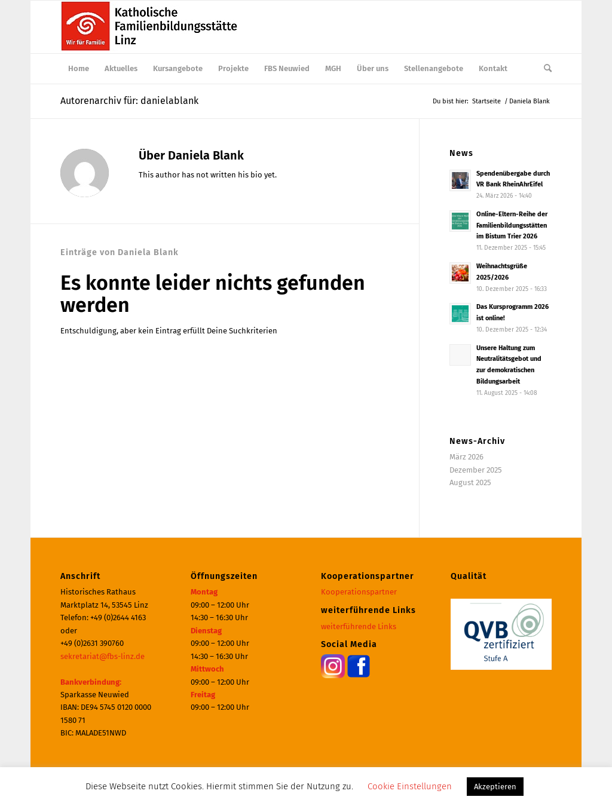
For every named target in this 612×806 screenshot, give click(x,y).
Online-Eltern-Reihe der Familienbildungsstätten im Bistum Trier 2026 (511, 225)
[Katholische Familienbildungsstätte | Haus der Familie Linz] (150, 27)
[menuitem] (78, 69)
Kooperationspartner (359, 591)
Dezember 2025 (475, 469)
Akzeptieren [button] (495, 786)
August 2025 (470, 482)
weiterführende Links (358, 626)
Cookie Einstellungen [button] (410, 786)
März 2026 (466, 456)
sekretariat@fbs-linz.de (102, 656)
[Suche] (544, 69)
